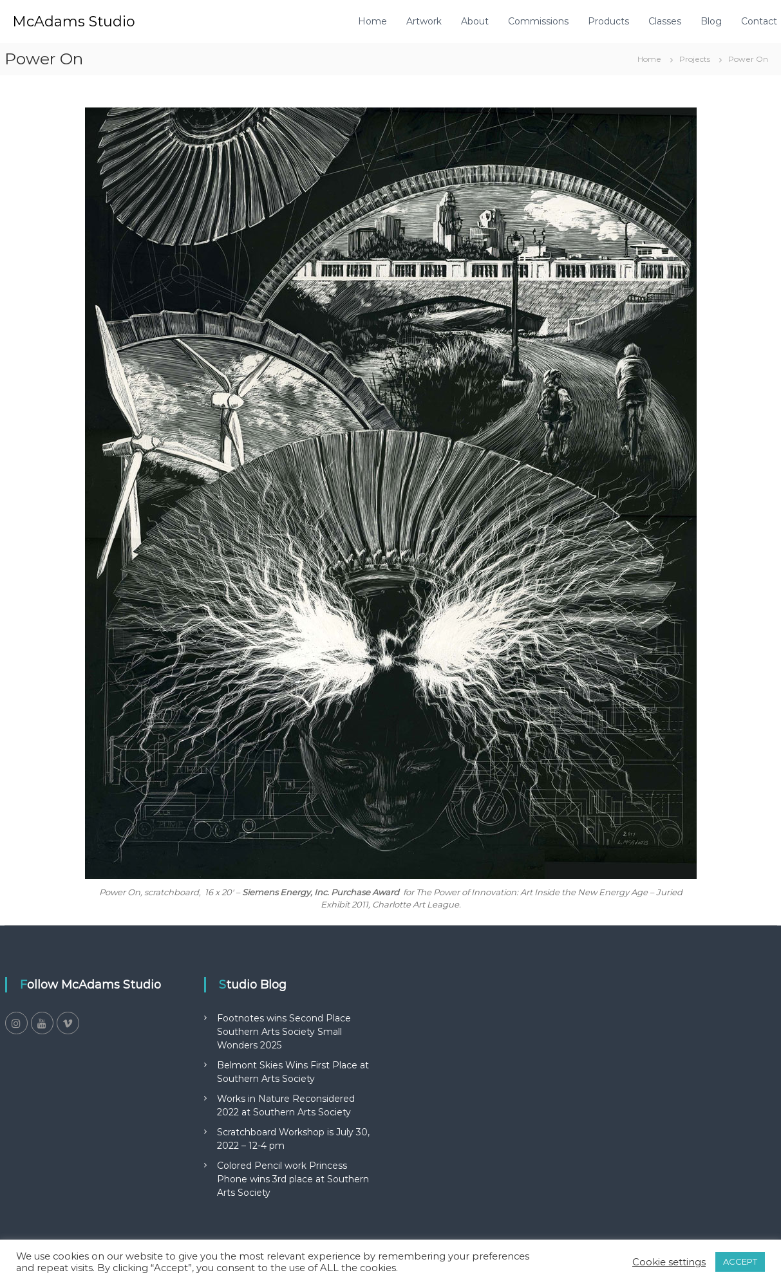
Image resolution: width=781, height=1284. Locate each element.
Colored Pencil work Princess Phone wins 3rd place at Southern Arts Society (293, 1179)
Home (372, 21)
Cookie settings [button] (669, 1262)
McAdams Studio (73, 21)
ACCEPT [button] (740, 1261)
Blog (711, 21)
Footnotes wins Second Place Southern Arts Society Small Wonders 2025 (284, 1031)
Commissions (538, 21)
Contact (759, 21)
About (475, 21)
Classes (664, 21)
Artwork (424, 21)
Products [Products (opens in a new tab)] (608, 21)
